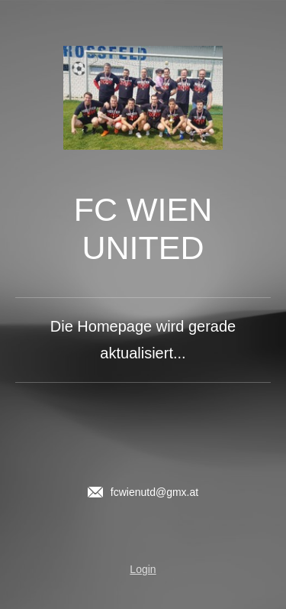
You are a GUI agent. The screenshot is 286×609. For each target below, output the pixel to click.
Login (143, 569)
